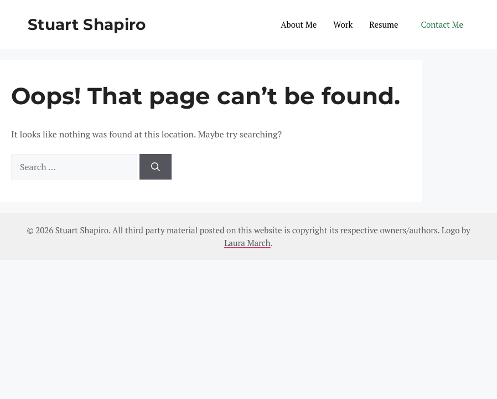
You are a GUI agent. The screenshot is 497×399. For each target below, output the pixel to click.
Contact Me (442, 24)
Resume (383, 24)
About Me (299, 24)
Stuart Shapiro (87, 24)
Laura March (247, 242)
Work (343, 24)
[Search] (155, 167)
